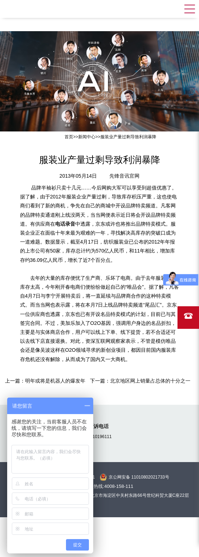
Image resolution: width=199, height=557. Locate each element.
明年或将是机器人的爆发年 (55, 381)
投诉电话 (99, 426)
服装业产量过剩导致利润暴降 (128, 136)
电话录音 (65, 224)
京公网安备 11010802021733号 (139, 477)
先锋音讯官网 (124, 176)
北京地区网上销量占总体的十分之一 (150, 381)
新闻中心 (86, 136)
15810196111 (98, 436)
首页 (69, 136)
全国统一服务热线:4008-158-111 (99, 486)
